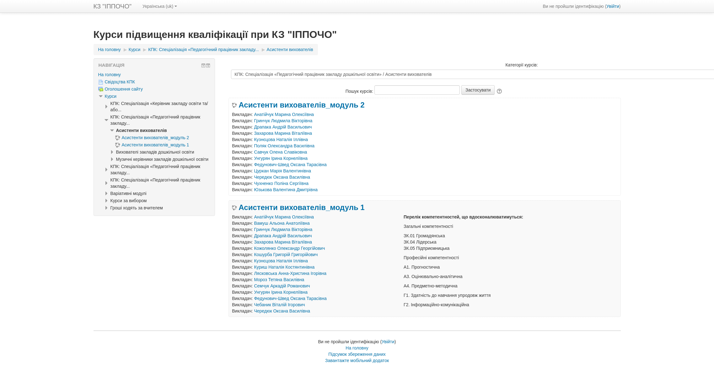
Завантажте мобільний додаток (357, 360)
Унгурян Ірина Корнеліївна (281, 158)
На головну (109, 74)
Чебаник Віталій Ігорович (279, 304)
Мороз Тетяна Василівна (279, 279)
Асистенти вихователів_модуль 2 (301, 105)
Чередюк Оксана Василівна (282, 177)
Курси (111, 96)
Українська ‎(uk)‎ (159, 6)
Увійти (612, 6)
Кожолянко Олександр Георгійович (289, 248)
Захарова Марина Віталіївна (283, 133)
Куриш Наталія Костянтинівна (284, 267)
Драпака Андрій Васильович (283, 126)
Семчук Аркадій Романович (282, 285)
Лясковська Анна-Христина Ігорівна (290, 273)
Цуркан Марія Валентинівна (282, 170)
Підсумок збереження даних (357, 354)
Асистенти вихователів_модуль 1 (301, 207)
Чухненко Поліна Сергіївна (281, 183)
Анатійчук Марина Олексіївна (284, 114)
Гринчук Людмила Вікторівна (283, 120)
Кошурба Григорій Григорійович (286, 254)
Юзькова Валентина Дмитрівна (286, 189)
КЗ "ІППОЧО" (113, 6)
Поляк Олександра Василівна (284, 145)
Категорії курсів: (522, 64)
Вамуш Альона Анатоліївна (281, 223)
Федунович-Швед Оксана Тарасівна (290, 164)
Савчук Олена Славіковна (280, 152)
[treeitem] (154, 74)
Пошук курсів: (360, 91)
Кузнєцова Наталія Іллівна (281, 139)
